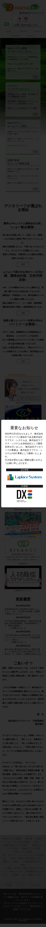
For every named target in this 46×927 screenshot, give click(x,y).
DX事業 (24, 486)
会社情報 (24, 470)
